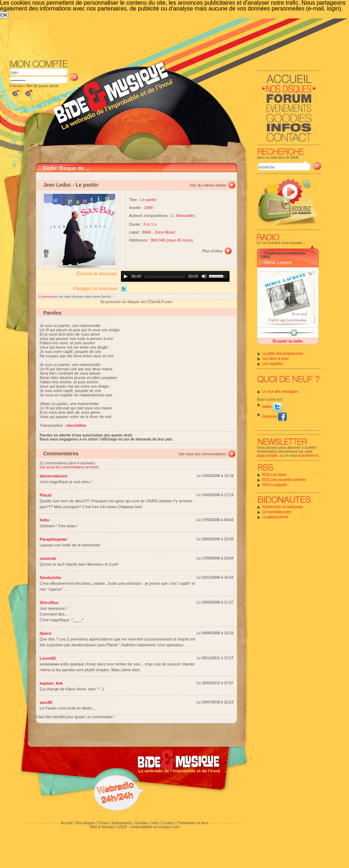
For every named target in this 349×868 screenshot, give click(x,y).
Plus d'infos (212, 251)
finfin (45, 520)
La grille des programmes (282, 354)
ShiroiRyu (49, 602)
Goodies (141, 823)
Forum (103, 823)
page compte (267, 456)
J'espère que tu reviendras (284, 253)
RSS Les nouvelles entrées (284, 480)
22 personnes (48, 296)
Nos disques (85, 823)
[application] (175, 276)
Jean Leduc (57, 185)
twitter (272, 407)
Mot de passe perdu (42, 86)
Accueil (66, 823)
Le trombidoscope (276, 512)
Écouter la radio (288, 341)
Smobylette (50, 577)
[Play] (126, 276)
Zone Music (165, 232)
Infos (155, 823)
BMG (146, 232)
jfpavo (45, 633)
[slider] (164, 276)
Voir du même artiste (208, 185)
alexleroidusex (53, 476)
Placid (45, 495)
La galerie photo (275, 517)
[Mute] (204, 276)
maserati (48, 558)
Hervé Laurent (278, 262)
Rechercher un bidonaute (282, 507)
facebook (274, 416)
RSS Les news (274, 475)
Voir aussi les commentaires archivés (69, 467)
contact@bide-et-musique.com (155, 827)
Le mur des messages (280, 391)
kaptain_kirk (51, 683)
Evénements (122, 823)
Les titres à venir (275, 359)
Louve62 (48, 658)
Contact (168, 823)
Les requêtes (272, 364)
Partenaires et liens (193, 823)
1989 (148, 207)
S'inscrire (16, 86)
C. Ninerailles (182, 215)
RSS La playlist (274, 485)
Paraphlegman (53, 539)
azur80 (46, 702)
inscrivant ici (308, 456)
